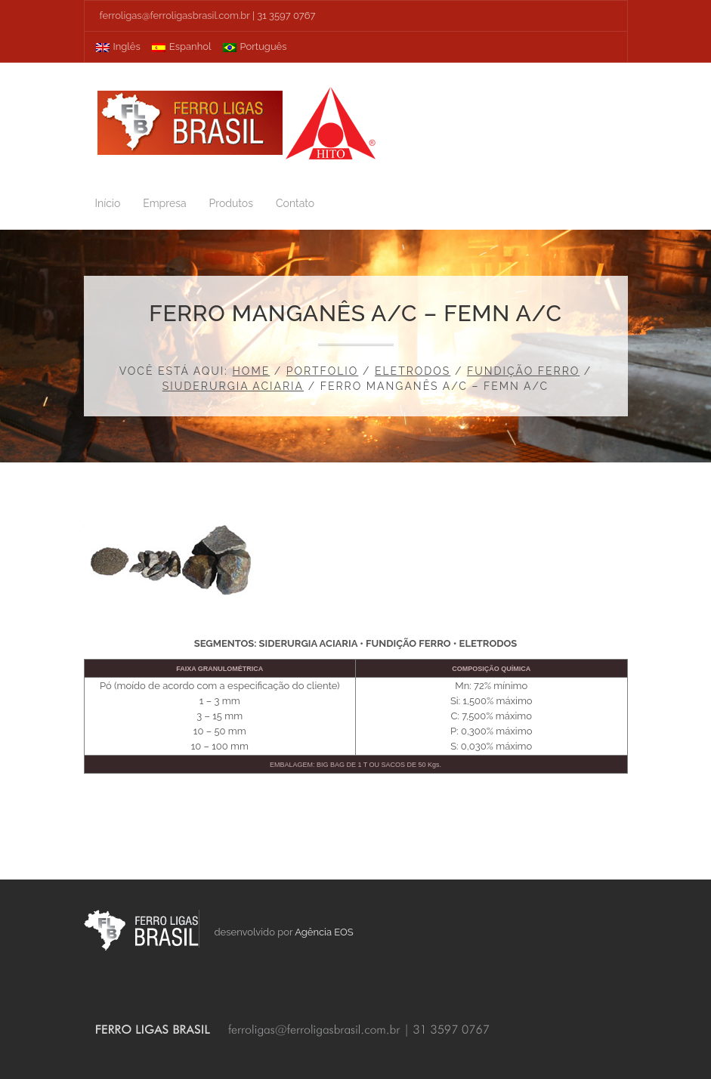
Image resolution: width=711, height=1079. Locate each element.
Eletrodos (412, 371)
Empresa (164, 203)
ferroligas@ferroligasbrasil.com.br (175, 15)
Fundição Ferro (523, 371)
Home (251, 371)
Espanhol (182, 46)
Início (108, 203)
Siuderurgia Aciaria (233, 386)
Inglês (118, 46)
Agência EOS (324, 932)
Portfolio (322, 371)
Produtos (231, 203)
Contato (295, 203)
